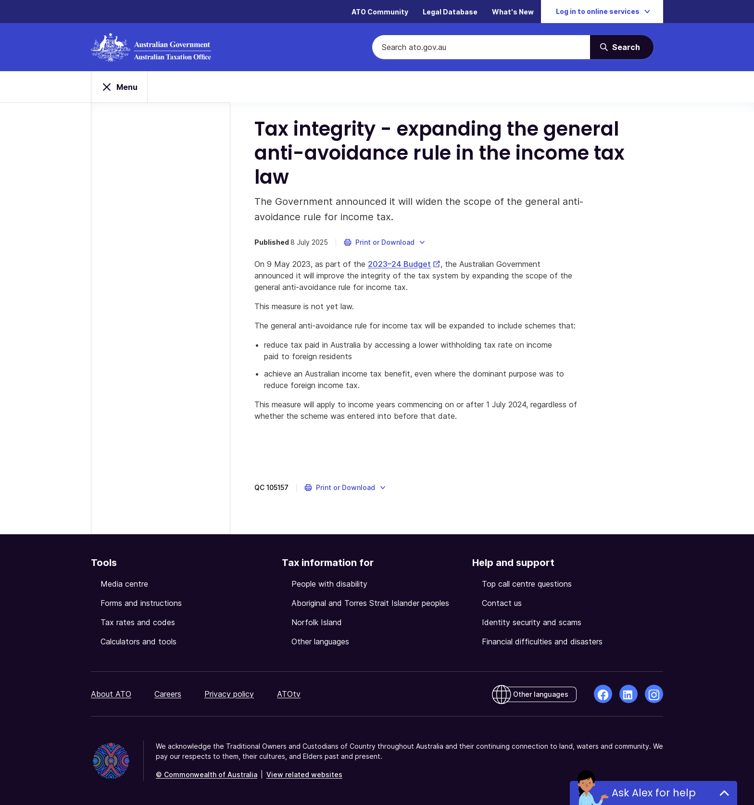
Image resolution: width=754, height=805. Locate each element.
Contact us (502, 603)
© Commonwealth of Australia (206, 774)
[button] (385, 242)
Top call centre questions (527, 584)
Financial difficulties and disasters (542, 641)
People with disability (329, 584)
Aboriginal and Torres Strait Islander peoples (370, 603)
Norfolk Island (316, 622)
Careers (167, 694)
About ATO (111, 694)
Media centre (124, 584)
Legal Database (450, 12)
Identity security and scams (531, 622)
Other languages (320, 641)
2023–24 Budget (404, 264)
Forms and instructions (141, 603)
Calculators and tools (138, 641)
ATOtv (289, 694)
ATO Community (380, 12)
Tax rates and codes (138, 622)
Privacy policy (229, 694)
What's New (513, 12)
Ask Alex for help (654, 793)
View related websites (304, 774)
